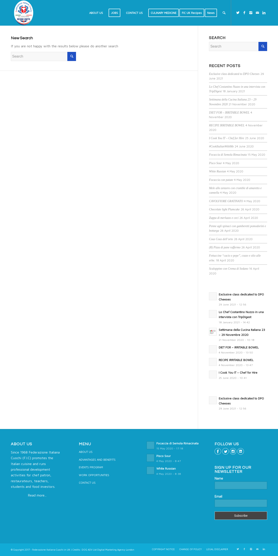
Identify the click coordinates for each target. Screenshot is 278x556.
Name (219, 478)
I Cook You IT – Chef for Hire (226, 138)
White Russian (217, 171)
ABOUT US (86, 452)
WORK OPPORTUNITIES (94, 475)
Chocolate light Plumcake (224, 209)
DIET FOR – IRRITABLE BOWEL (229, 112)
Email (218, 496)
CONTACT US (87, 482)
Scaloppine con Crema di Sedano (228, 268)
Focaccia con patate (221, 179)
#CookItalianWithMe (221, 146)
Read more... (37, 495)
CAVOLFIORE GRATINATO (226, 201)
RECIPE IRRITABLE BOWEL (227, 125)
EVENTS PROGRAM (91, 467)
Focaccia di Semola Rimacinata (228, 154)
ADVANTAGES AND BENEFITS (97, 459)
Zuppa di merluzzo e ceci (223, 217)
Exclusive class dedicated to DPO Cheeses (234, 74)
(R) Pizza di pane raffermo (224, 247)
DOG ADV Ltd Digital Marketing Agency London (108, 549)
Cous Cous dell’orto (221, 239)
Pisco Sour (215, 163)
